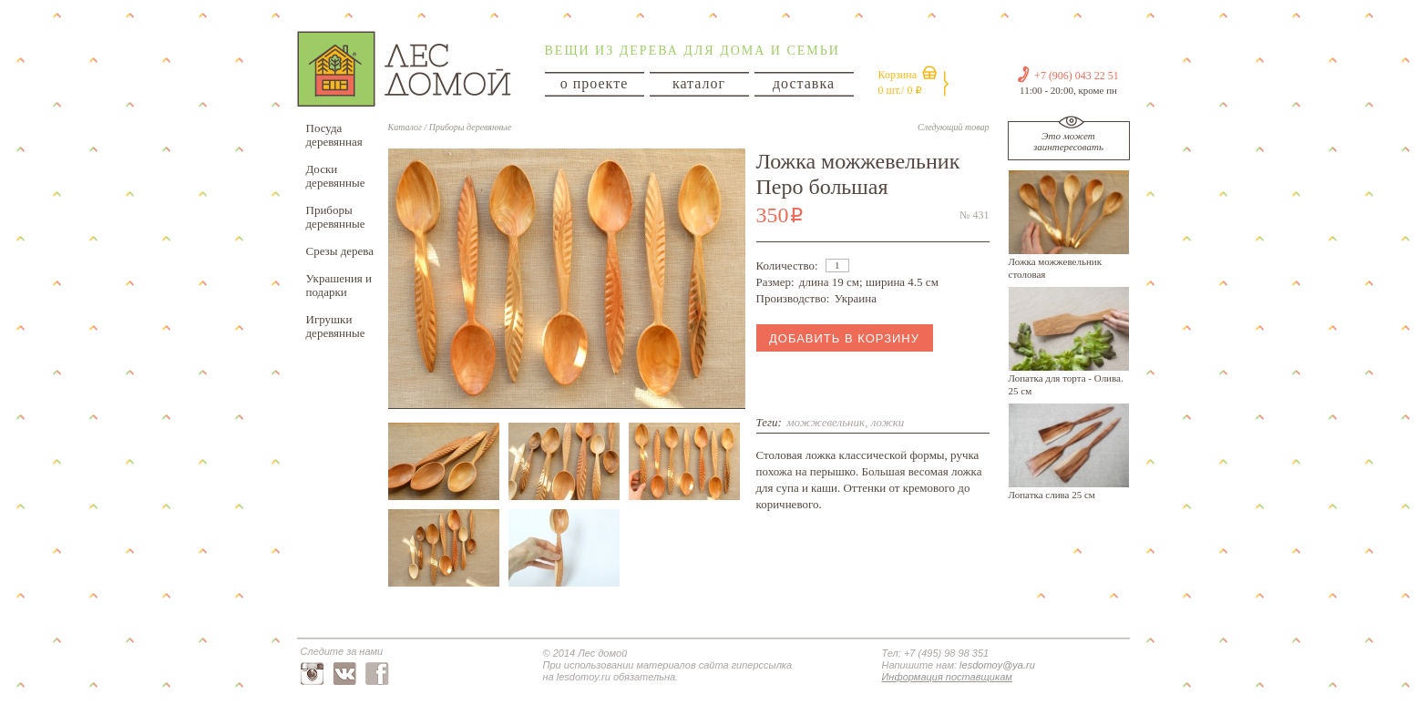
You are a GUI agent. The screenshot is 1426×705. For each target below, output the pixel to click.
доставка (804, 83)
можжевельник (825, 422)
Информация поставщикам (947, 676)
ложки (888, 422)
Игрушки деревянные (335, 326)
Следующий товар (953, 127)
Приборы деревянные (335, 216)
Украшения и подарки (339, 285)
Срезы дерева (340, 251)
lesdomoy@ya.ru (997, 664)
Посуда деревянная (334, 134)
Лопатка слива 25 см (1052, 494)
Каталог (405, 127)
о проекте (594, 83)
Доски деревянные (335, 175)
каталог (698, 83)
